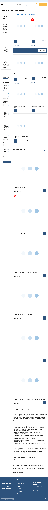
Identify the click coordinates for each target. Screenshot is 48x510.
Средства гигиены (5, 56)
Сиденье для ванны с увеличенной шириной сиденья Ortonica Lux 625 (21, 106)
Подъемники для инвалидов (5, 25)
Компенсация (20, 486)
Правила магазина (21, 489)
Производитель (6, 82)
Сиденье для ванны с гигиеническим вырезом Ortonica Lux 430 (21, 74)
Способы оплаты (25, 1)
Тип (6, 142)
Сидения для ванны (5, 54)
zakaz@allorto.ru (36, 490)
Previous (44, 149)
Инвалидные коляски (6, 486)
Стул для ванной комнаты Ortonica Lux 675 (21, 137)
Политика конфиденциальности (7, 498)
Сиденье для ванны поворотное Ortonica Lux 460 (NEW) (38, 37)
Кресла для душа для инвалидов (6, 43)
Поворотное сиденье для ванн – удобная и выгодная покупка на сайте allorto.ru (25, 15)
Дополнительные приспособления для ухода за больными (6, 66)
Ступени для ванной (6, 62)
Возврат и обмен (13, 1)
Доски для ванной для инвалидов (6, 39)
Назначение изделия (6, 102)
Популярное (6, 109)
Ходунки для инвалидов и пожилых (5, 29)
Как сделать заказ (20, 484)
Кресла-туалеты (5, 47)
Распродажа (40, 1)
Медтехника (4, 489)
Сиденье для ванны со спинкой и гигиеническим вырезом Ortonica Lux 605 (38, 106)
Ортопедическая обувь (6, 483)
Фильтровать (7, 162)
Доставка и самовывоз (33, 1)
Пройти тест (35, 488)
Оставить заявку (42, 50)
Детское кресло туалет (5, 36)
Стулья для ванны (5, 59)
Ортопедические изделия (7, 488)
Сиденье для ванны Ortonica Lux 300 (21, 37)
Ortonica (5, 78)
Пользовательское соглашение (7, 499)
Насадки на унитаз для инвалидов (6, 50)
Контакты (19, 1)
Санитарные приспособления (6, 33)
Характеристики (21, 45)
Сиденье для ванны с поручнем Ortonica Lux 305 (38, 74)
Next (46, 149)
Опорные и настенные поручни (5, 21)
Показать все (5, 98)
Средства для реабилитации (7, 484)
